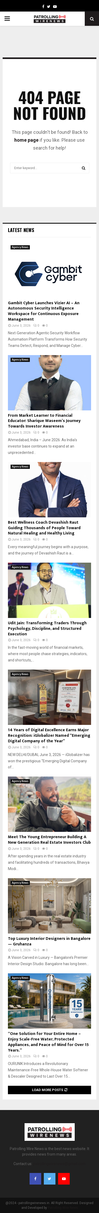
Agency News (20, 247)
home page (26, 140)
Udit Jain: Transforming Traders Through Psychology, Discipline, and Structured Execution (47, 629)
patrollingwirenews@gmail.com (59, 1164)
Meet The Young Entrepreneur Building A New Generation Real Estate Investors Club (49, 839)
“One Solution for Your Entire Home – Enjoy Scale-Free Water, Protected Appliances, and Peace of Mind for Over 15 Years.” (48, 1042)
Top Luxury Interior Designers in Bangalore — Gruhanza (49, 941)
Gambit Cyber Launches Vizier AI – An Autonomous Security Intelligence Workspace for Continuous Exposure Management (43, 311)
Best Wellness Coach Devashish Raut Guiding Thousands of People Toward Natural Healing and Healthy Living (44, 528)
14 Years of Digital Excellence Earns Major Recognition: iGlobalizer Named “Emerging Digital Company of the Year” (49, 735)
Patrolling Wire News (63, 1208)
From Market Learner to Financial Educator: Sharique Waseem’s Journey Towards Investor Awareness (44, 421)
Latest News (21, 230)
